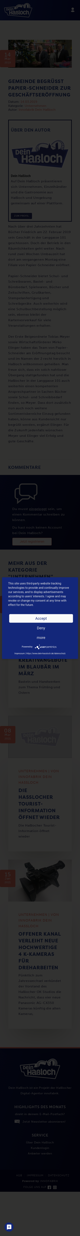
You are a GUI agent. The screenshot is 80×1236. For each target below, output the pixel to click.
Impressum (19, 653)
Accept (41, 618)
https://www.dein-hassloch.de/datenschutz (45, 653)
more (41, 637)
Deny (41, 628)
